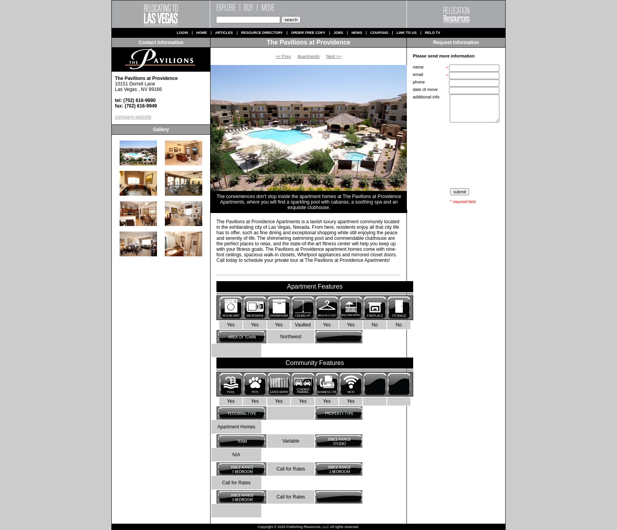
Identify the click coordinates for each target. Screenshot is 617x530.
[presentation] (457, 155)
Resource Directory (262, 33)
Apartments (308, 56)
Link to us (407, 33)
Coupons (379, 33)
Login (182, 33)
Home (201, 33)
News (356, 33)
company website (133, 117)
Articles (224, 33)
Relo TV (432, 33)
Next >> (334, 56)
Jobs (339, 33)
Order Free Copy (308, 33)
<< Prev (283, 56)
